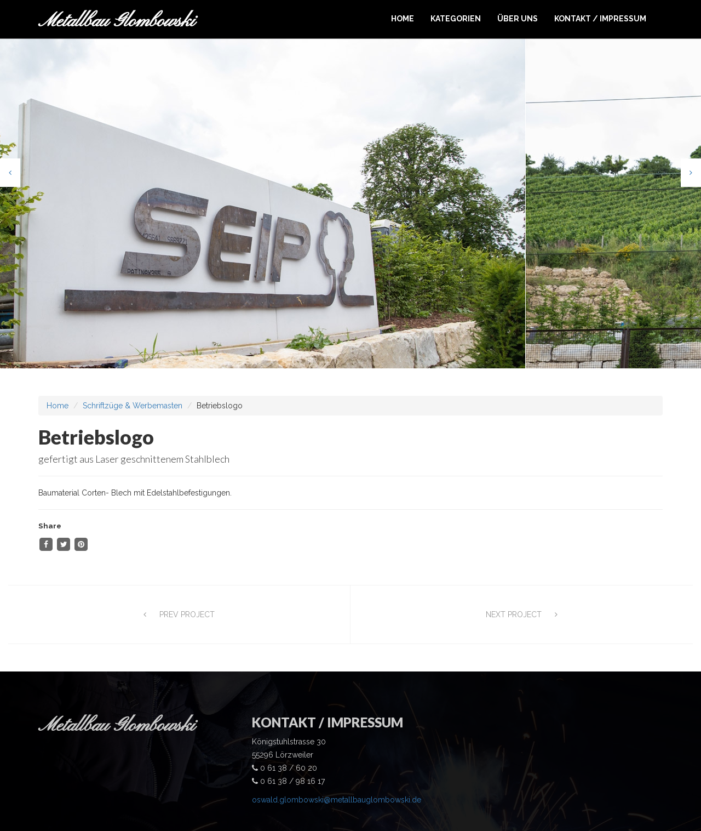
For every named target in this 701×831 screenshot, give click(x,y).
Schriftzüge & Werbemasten (132, 385)
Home (57, 385)
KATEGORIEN (455, 18)
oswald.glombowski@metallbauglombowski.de (336, 779)
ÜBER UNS (517, 18)
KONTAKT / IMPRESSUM (600, 18)
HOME (402, 18)
